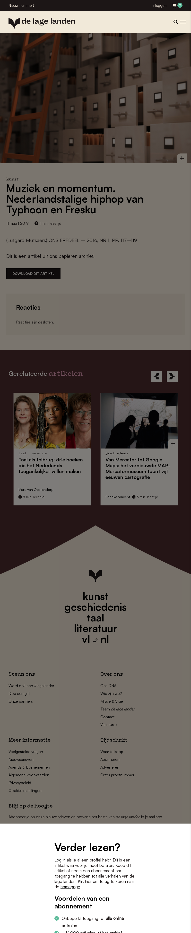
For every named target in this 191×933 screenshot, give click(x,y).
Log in (60, 859)
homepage (70, 886)
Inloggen (159, 5)
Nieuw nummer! (21, 5)
